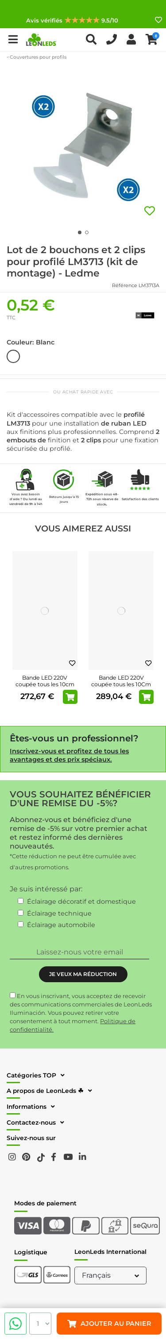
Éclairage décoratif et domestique (81, 901)
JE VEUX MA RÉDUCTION (83, 974)
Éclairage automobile (61, 925)
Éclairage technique (59, 913)
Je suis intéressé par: (46, 889)
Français (111, 1275)
